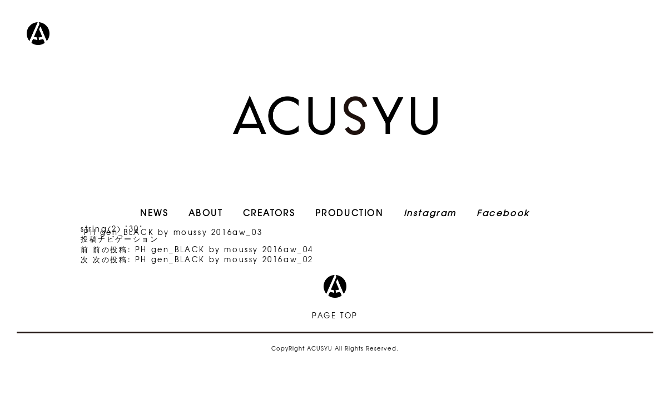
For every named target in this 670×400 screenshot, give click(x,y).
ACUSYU (335, 115)
